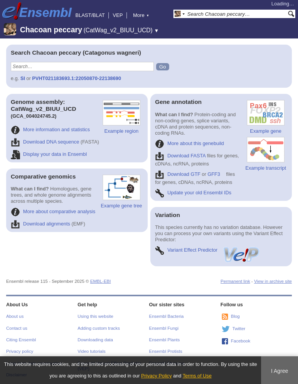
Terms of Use (197, 376)
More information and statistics (50, 129)
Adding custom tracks (99, 328)
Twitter (238, 328)
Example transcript (265, 154)
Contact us (16, 328)
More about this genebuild (189, 143)
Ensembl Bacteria (166, 316)
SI (22, 78)
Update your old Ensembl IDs (193, 192)
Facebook (240, 341)
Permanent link (235, 281)
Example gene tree (121, 192)
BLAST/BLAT (90, 15)
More (141, 15)
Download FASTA (180, 156)
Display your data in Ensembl (49, 154)
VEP (118, 15)
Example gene (266, 117)
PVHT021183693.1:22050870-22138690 (76, 78)
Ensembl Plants (164, 339)
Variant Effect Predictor (207, 250)
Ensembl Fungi (164, 328)
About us (14, 316)
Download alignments (40, 224)
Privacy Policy (156, 376)
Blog (235, 316)
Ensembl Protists (165, 351)
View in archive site (273, 281)
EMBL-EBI (100, 281)
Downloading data (95, 339)
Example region (121, 117)
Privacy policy (19, 351)
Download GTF (177, 174)
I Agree (279, 371)
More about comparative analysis (53, 211)
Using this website (95, 316)
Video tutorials (92, 351)
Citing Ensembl (21, 339)
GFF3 (214, 174)
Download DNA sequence (45, 142)
